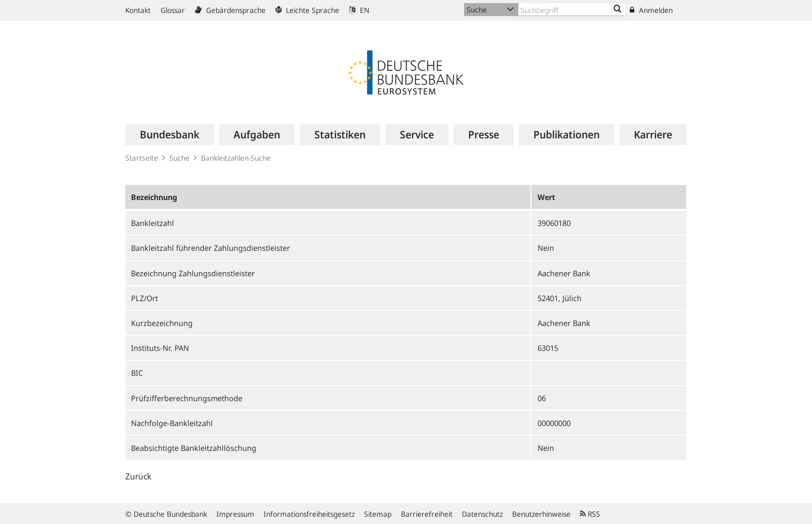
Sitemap (378, 514)
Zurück (138, 476)
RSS (590, 514)
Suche (179, 158)
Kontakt (138, 10)
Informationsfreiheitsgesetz (309, 514)
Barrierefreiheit (427, 514)
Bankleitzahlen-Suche (236, 158)
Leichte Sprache (307, 10)
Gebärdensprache (230, 10)
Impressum (235, 514)
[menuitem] (169, 134)
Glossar (173, 10)
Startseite (141, 158)
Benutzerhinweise (541, 514)
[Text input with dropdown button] (571, 9)
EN (359, 10)
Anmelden (651, 10)
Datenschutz (482, 514)
